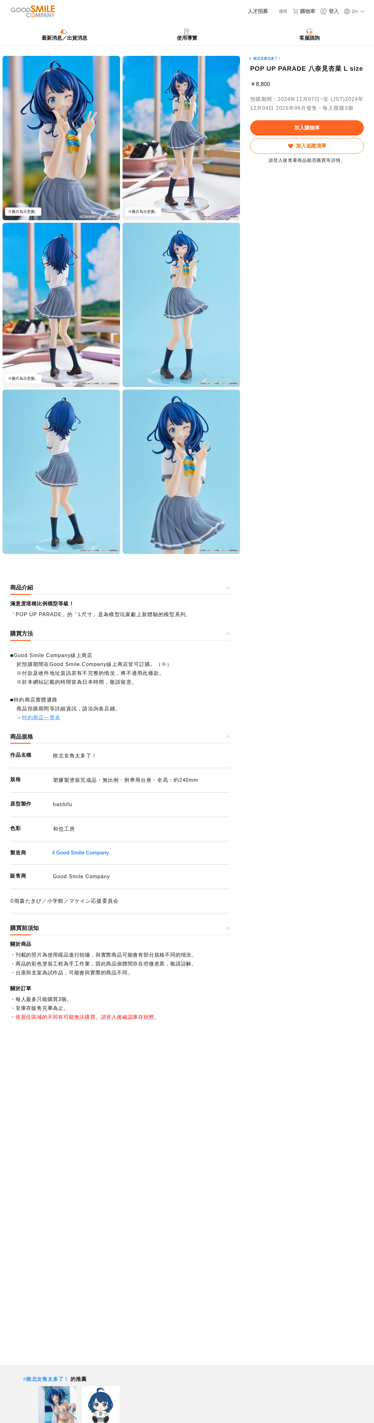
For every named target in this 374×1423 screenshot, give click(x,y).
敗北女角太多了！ (267, 58)
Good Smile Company (82, 852)
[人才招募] (251, 11)
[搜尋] (279, 11)
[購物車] (303, 11)
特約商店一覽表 (41, 717)
